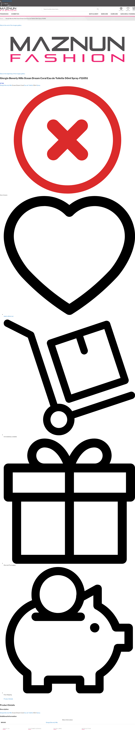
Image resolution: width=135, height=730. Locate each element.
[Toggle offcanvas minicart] (133, 9)
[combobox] (71, 9)
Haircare (114, 14)
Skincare (104, 14)
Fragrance (4, 14)
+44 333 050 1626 (7, 1)
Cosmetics (15, 14)
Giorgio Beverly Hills (6, 85)
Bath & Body (93, 14)
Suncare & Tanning (127, 14)
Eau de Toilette (28, 85)
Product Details (8, 699)
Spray (38, 85)
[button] (9, 5)
